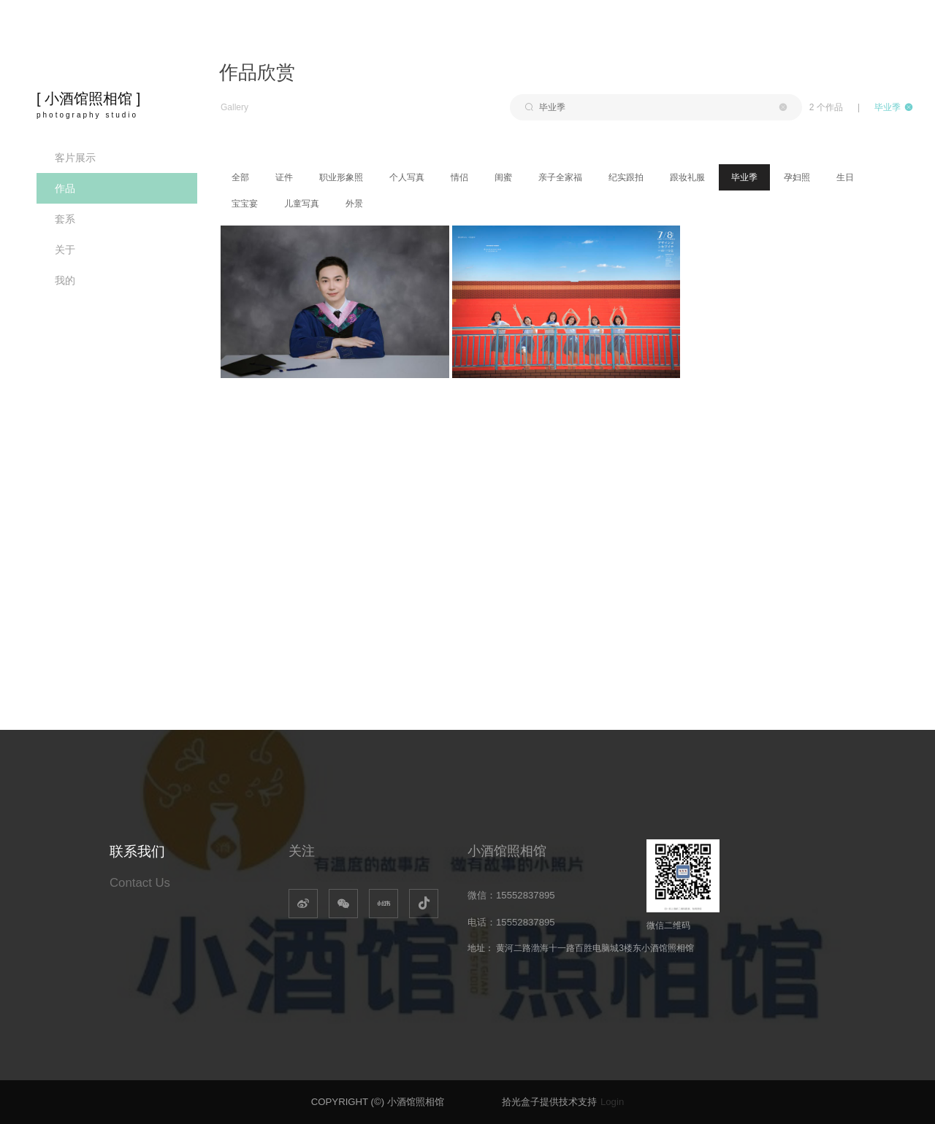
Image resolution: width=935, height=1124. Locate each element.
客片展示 (75, 157)
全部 (240, 177)
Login (612, 1101)
